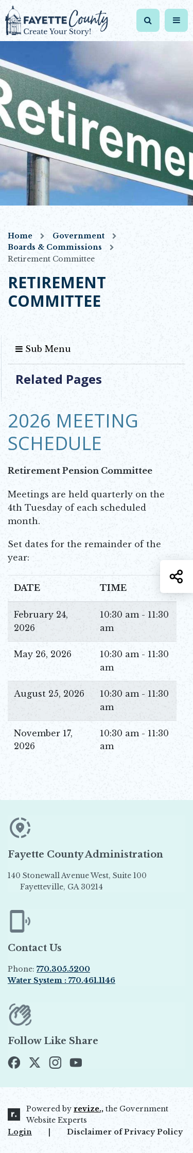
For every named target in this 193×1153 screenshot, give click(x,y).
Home (20, 235)
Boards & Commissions (55, 247)
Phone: (49, 969)
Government (78, 235)
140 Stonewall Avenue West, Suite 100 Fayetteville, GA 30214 (95, 881)
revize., (88, 1108)
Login (20, 1132)
